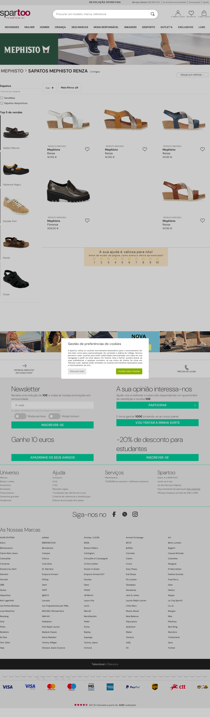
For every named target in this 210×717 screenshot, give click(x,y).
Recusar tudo (77, 371)
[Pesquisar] (152, 14)
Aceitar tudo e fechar (129, 371)
